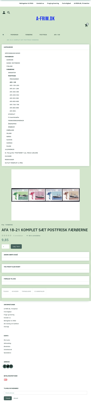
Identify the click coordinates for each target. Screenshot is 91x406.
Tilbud (6, 291)
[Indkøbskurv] (86, 25)
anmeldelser (18, 236)
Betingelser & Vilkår (26, 3)
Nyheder (15, 291)
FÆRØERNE (9, 225)
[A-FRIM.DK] (45, 19)
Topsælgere (26, 291)
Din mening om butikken (11, 323)
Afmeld (16, 398)
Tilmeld (8, 398)
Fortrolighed (66, 3)
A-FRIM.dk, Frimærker (81, 3)
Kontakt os (40, 3)
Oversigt (6, 326)
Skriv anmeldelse (34, 236)
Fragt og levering (53, 3)
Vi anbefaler (39, 291)
